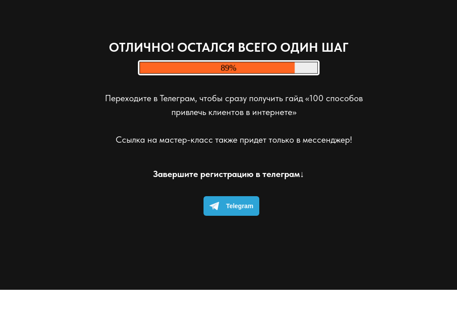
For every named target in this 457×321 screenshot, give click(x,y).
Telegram (229, 206)
